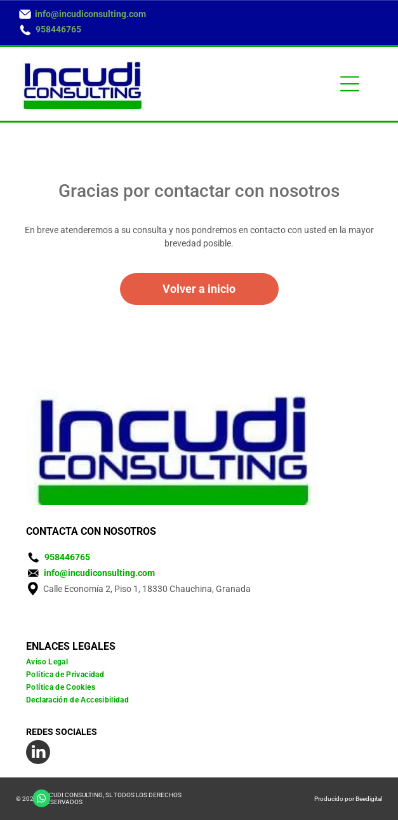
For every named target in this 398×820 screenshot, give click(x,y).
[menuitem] (199, 661)
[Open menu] (350, 83)
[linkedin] (38, 753)
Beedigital (368, 798)
